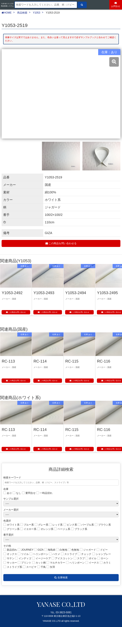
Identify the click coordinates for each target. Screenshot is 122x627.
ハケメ (54, 554)
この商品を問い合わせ (16, 312)
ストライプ (69, 554)
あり (7, 493)
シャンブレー (101, 554)
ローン (102, 558)
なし (17, 493)
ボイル (90, 558)
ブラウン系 (103, 525)
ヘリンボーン (39, 554)
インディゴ (23, 558)
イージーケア (41, 558)
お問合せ (115, 4)
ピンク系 (70, 525)
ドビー (102, 550)
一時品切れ (44, 493)
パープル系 (86, 525)
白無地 (61, 550)
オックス (10, 554)
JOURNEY (25, 550)
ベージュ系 (62, 529)
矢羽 (50, 567)
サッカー (10, 563)
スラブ (79, 558)
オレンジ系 (45, 529)
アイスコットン (62, 558)
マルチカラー (55, 563)
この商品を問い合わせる (61, 243)
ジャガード (88, 550)
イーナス (92, 563)
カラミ (105, 563)
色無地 (73, 550)
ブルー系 (27, 525)
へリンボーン (75, 563)
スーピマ (29, 567)
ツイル (23, 554)
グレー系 (41, 525)
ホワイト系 (11, 525)
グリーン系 (11, 529)
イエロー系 (28, 529)
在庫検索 (61, 577)
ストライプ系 (12, 567)
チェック (84, 554)
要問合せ (29, 493)
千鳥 (41, 567)
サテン (8, 558)
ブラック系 (79, 529)
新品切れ (10, 550)
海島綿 (49, 550)
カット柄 (39, 563)
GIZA (38, 550)
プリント (24, 563)
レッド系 (56, 525)
